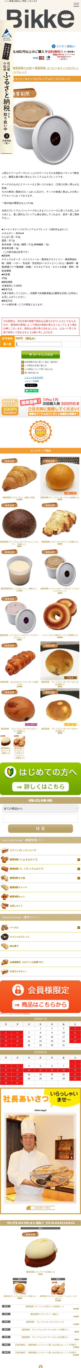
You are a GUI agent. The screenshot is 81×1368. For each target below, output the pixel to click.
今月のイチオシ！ (18, 971)
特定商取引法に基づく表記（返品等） (42, 362)
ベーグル (14, 927)
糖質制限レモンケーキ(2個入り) (6, 744)
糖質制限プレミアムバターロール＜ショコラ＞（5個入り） (19, 523)
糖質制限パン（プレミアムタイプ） (27, 868)
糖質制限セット (17, 896)
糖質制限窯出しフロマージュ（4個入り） (19, 569)
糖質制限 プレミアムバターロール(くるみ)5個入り (59, 663)
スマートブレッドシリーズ (23, 850)
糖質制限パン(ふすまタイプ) (23, 859)
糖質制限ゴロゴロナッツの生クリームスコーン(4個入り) (19, 747)
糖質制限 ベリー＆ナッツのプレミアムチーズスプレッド (19, 617)
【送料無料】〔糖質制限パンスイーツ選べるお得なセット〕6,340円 (45, 1352)
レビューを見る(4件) (34, 377)
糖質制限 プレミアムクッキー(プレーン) (45, 1322)
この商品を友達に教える (36, 365)
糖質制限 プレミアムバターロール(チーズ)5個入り (59, 710)
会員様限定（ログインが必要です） (27, 962)
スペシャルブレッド (19, 937)
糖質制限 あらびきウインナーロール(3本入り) (19, 663)
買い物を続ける (32, 373)
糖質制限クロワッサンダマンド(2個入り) (59, 522)
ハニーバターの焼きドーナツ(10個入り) (59, 616)
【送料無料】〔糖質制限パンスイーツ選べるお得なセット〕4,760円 (45, 1345)
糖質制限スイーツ (18, 887)
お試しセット (16, 906)
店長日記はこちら (40, 1208)
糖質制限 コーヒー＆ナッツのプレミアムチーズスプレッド (59, 570)
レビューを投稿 (32, 381)
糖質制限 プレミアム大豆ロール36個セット (45, 1306)
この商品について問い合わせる (39, 369)
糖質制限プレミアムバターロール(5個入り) (59, 478)
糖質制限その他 (22, 68)
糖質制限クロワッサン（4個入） (45, 1314)
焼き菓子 (14, 946)
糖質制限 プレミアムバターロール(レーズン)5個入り (19, 710)
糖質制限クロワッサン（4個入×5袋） (19, 478)
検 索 (40, 828)
